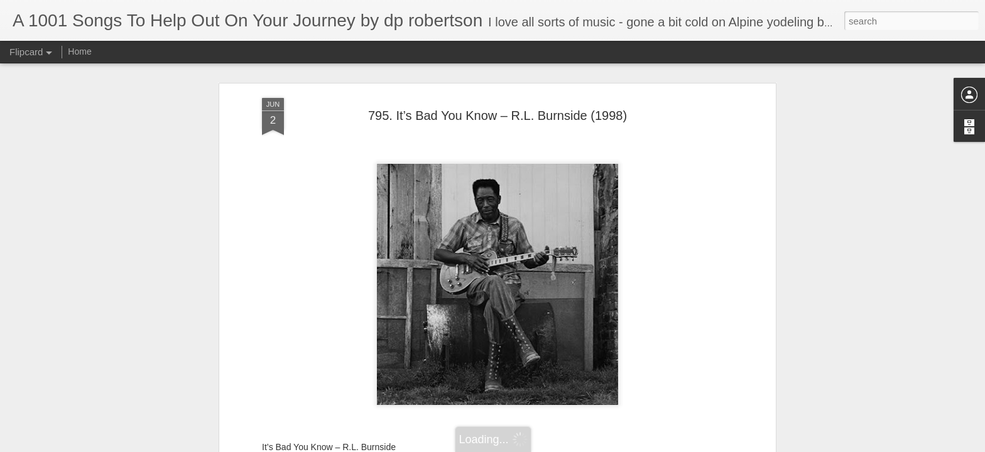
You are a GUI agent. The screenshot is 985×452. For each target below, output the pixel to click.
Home (79, 51)
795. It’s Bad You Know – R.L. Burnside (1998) (497, 115)
